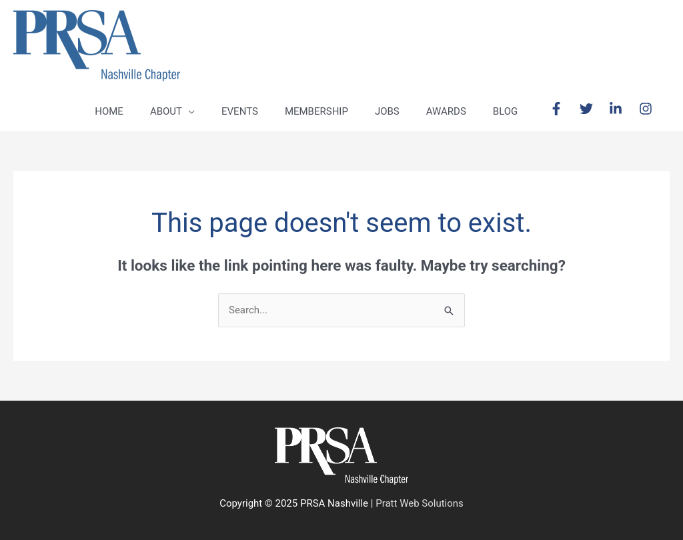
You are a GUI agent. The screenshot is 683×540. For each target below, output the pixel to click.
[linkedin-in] (622, 108)
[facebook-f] (563, 108)
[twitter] (593, 108)
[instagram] (647, 108)
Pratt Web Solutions (420, 503)
